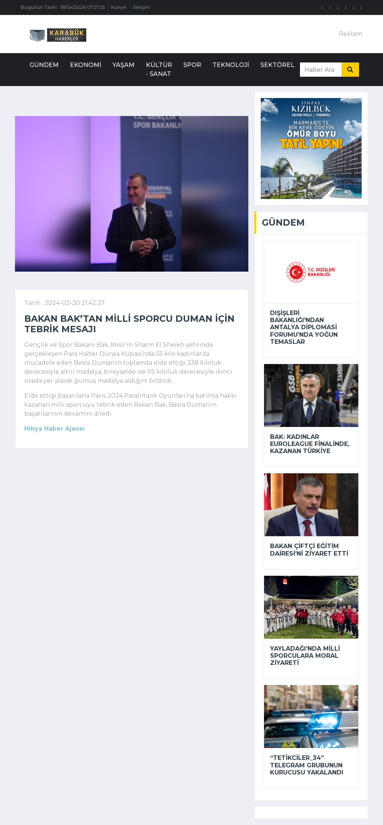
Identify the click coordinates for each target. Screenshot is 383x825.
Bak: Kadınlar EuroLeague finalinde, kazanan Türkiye (309, 444)
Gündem (44, 64)
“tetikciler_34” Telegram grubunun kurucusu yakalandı (306, 765)
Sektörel (277, 64)
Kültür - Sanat (159, 69)
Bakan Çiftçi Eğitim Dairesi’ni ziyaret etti (309, 550)
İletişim (141, 7)
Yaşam (124, 64)
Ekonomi (85, 64)
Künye (118, 7)
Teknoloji (230, 64)
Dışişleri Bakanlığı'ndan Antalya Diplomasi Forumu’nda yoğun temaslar (304, 327)
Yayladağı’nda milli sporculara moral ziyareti (305, 655)
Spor (192, 64)
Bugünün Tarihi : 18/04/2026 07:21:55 (63, 7)
